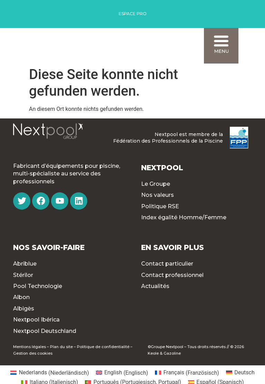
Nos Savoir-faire (49, 247)
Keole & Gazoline (164, 353)
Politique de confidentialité (103, 346)
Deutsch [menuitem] (244, 372)
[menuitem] (49, 373)
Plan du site (61, 346)
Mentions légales (29, 346)
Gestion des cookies (32, 353)
